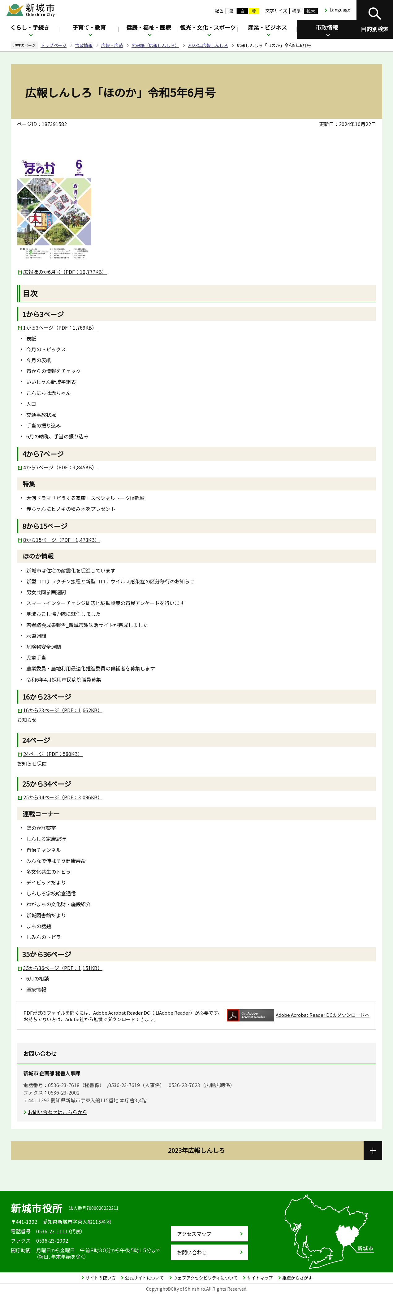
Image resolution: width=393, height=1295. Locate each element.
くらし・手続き (29, 27)
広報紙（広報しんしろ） (155, 45)
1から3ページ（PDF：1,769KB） (60, 327)
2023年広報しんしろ (208, 45)
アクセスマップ (194, 1233)
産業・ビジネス (267, 27)
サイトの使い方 (100, 1278)
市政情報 (327, 27)
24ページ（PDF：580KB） (53, 753)
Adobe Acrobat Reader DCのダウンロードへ (298, 1015)
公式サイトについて (144, 1278)
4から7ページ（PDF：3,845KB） (60, 467)
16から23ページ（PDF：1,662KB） (62, 710)
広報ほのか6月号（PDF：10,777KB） (65, 271)
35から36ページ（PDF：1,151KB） (62, 968)
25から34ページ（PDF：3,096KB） (62, 797)
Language (340, 10)
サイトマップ (260, 1278)
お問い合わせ (192, 1252)
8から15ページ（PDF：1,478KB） (61, 539)
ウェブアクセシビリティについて (205, 1278)
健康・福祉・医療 (148, 27)
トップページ (54, 45)
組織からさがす (297, 1278)
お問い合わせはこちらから (57, 1112)
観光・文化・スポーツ (208, 27)
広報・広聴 (112, 45)
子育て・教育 (89, 27)
